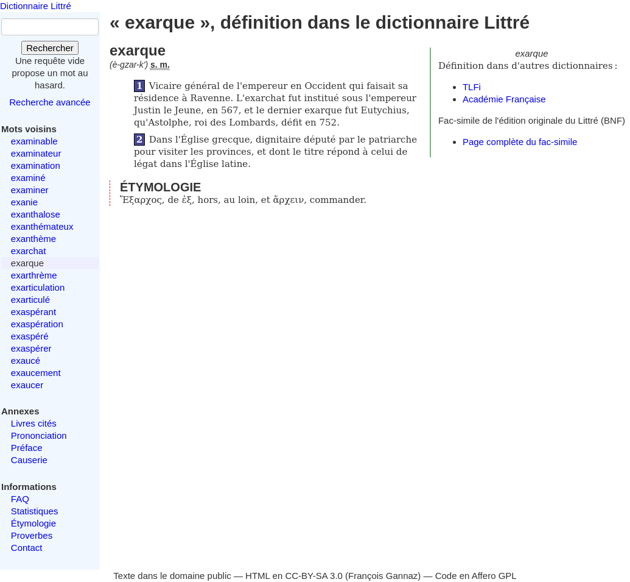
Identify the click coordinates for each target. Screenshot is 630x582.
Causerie (29, 460)
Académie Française (504, 99)
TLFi (472, 87)
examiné (28, 177)
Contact (27, 547)
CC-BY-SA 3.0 (314, 575)
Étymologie (33, 523)
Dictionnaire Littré (35, 6)
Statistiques (34, 511)
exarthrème (34, 275)
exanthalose (35, 214)
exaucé (25, 360)
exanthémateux (42, 226)
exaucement (36, 372)
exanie (24, 202)
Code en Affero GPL (476, 575)
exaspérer (31, 348)
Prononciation (39, 435)
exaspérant (33, 312)
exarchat (28, 251)
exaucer (27, 385)
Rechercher (50, 48)
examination (35, 165)
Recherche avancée (49, 102)
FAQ (20, 499)
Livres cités (34, 423)
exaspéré (30, 336)
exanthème (33, 238)
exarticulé (30, 299)
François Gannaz (383, 575)
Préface (27, 447)
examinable (34, 141)
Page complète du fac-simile (520, 142)
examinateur (36, 153)
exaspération (37, 324)
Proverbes (31, 535)
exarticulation (38, 287)
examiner (30, 190)
